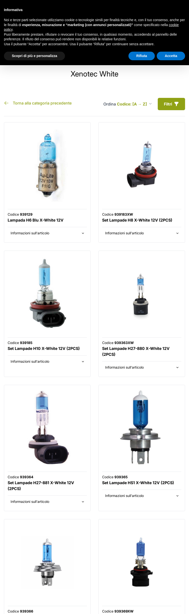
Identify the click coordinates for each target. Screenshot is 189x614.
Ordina (127, 104)
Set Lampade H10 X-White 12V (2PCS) (44, 348)
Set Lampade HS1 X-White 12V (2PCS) (138, 482)
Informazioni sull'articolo (48, 233)
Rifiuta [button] (141, 56)
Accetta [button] (171, 56)
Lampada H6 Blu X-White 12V (35, 220)
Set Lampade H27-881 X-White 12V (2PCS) (41, 485)
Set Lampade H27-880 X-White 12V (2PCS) (136, 351)
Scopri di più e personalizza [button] (34, 56)
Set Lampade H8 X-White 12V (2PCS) (137, 220)
